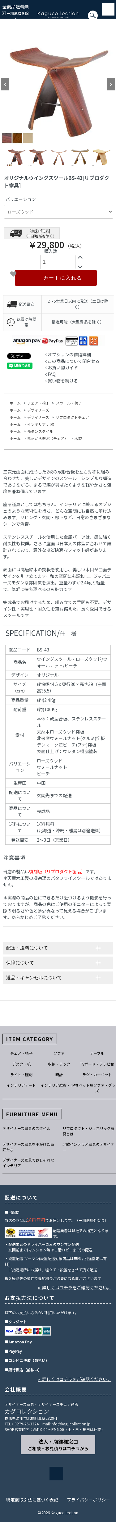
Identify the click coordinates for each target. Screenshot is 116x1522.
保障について (20, 962)
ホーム (15, 402)
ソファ (59, 1053)
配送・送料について (27, 947)
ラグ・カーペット (97, 1074)
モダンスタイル (40, 431)
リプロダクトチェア (72, 417)
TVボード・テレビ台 (97, 1064)
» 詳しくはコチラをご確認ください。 (74, 1287)
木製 (78, 438)
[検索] (2, 18)
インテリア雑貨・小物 (59, 1085)
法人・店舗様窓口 (58, 1444)
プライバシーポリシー (88, 1500)
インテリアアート (21, 1085)
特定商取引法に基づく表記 (32, 1500)
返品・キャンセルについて (34, 977)
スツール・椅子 (69, 402)
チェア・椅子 (38, 402)
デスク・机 (21, 1064)
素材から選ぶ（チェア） (47, 438)
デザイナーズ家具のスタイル (26, 1128)
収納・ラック (59, 1064)
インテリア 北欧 (40, 424)
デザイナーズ (38, 410)
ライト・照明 (21, 1074)
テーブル (97, 1053)
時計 (59, 1074)
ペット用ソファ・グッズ (97, 1087)
